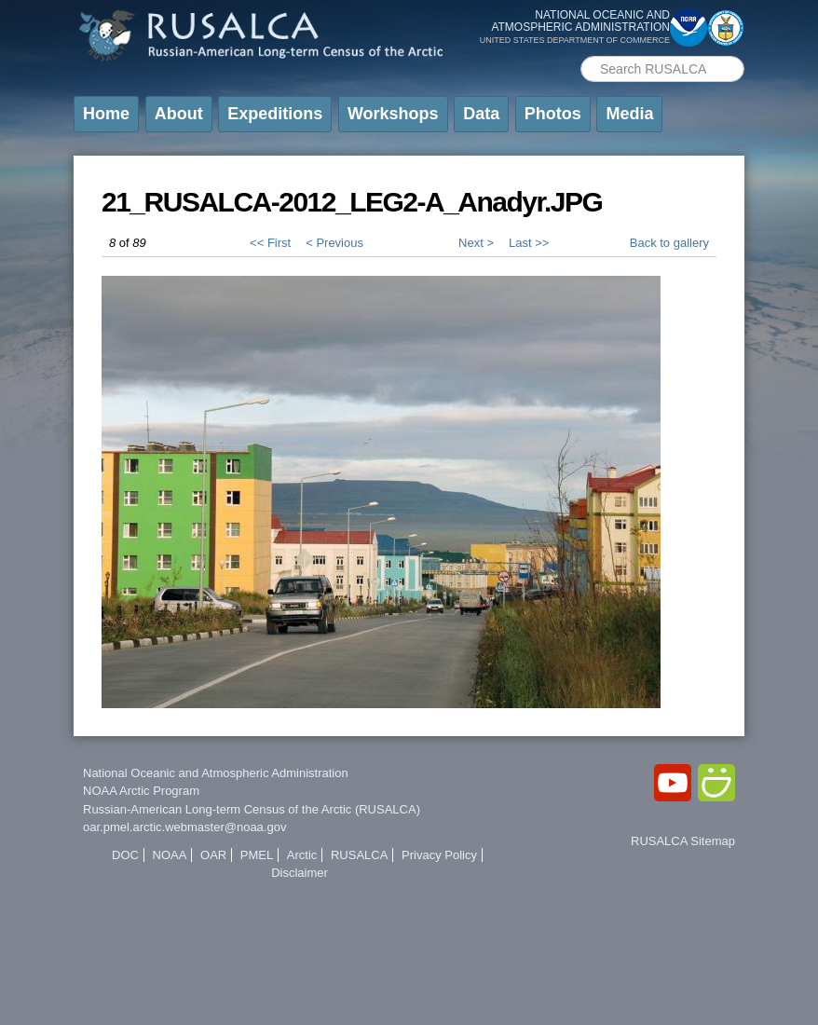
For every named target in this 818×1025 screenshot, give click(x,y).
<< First (270, 243)
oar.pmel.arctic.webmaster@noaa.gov (184, 827)
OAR (213, 855)
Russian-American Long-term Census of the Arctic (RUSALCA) (251, 809)
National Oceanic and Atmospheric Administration (215, 773)
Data (481, 113)
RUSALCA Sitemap (683, 841)
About (179, 113)
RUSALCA (359, 855)
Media (629, 113)
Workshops (393, 113)
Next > (476, 243)
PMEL (256, 855)
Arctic (302, 855)
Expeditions (274, 113)
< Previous (334, 243)
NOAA (170, 855)
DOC (125, 855)
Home (106, 113)
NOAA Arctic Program (141, 791)
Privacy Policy (439, 855)
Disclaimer (299, 873)
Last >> (529, 243)
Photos (553, 113)
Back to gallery (669, 243)
